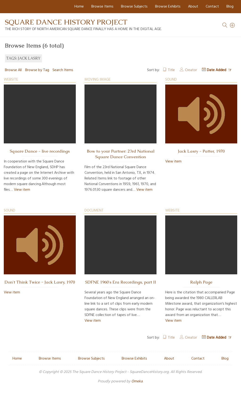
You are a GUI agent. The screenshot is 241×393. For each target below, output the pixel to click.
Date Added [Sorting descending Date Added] (217, 70)
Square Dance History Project (66, 22)
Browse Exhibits (168, 7)
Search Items (62, 70)
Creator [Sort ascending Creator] (191, 70)
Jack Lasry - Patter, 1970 (201, 151)
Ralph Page (201, 282)
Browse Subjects (134, 7)
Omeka (137, 381)
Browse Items (102, 7)
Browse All (13, 70)
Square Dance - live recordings (40, 151)
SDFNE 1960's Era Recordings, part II (120, 282)
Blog (229, 7)
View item (22, 190)
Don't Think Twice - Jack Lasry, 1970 (39, 282)
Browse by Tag (37, 70)
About (193, 7)
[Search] (232, 25)
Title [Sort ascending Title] (171, 70)
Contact (212, 7)
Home (79, 7)
